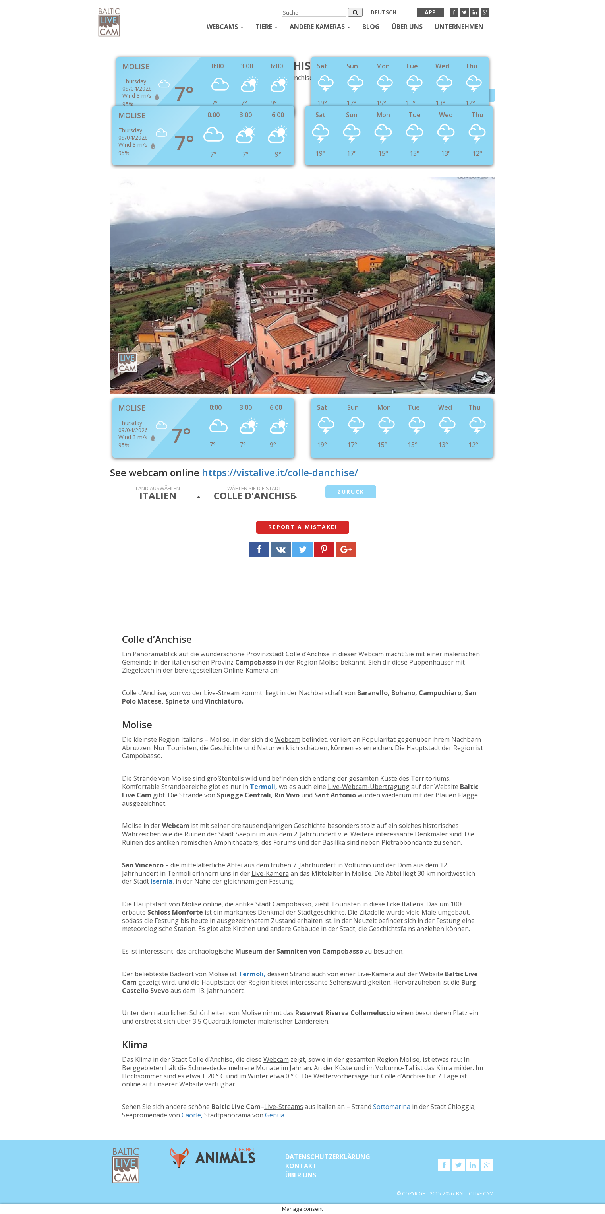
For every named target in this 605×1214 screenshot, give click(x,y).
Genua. (275, 1115)
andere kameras (320, 26)
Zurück (350, 491)
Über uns (407, 26)
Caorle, (191, 1115)
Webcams (225, 26)
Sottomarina (391, 1106)
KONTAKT (301, 1166)
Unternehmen (459, 26)
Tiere (266, 26)
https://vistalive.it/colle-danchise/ (280, 472)
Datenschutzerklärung (327, 1156)
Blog (371, 26)
